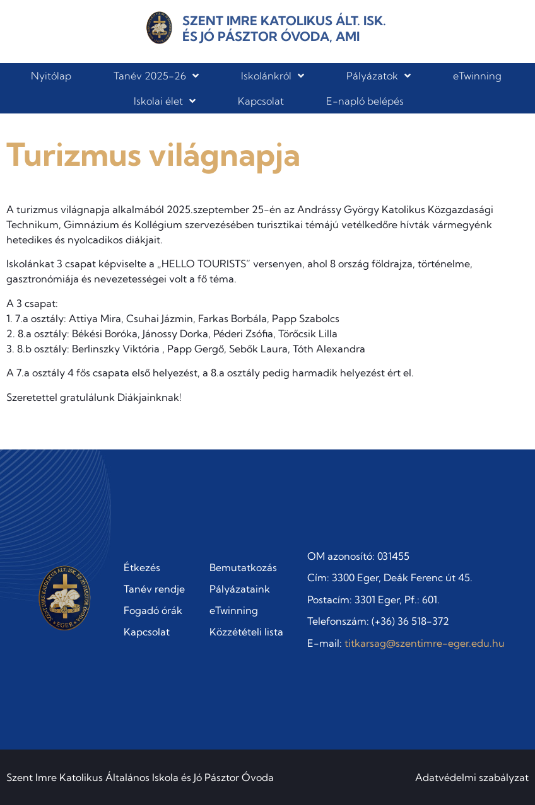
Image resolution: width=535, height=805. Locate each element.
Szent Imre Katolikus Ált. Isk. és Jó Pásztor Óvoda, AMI (284, 28)
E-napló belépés (365, 101)
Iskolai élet (165, 101)
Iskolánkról (272, 75)
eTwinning (477, 75)
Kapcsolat (261, 101)
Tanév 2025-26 (156, 75)
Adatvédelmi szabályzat (472, 777)
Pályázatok (378, 75)
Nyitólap (51, 75)
